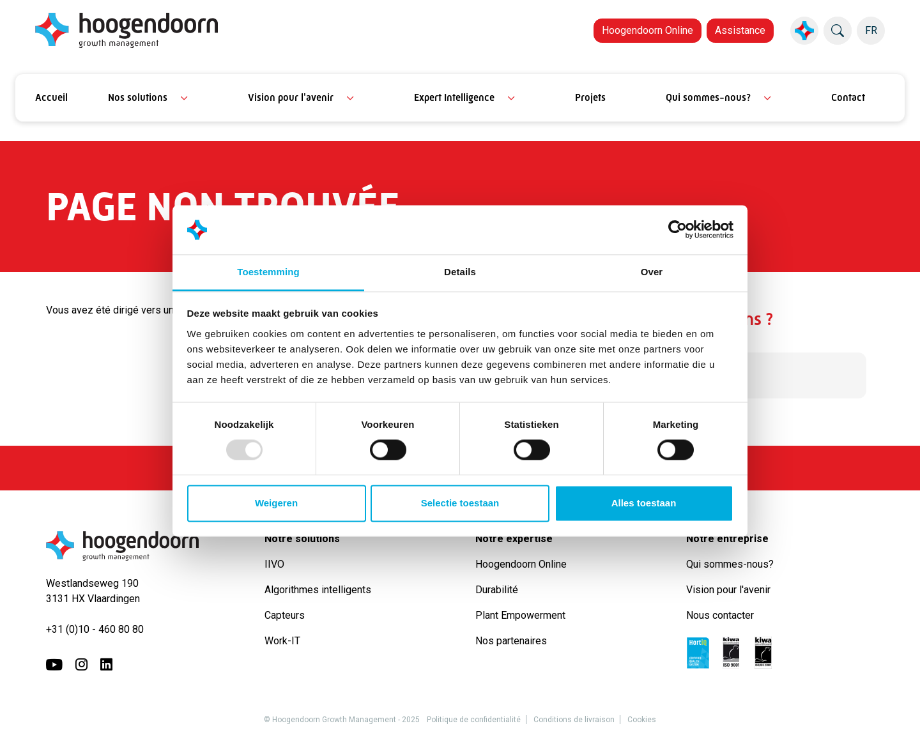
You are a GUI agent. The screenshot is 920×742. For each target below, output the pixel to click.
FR (871, 30)
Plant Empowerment (521, 615)
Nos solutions (137, 97)
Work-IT (282, 641)
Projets (590, 97)
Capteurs (284, 615)
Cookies (641, 719)
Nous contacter (720, 615)
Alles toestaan (644, 502)
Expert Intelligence (454, 97)
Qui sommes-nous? (708, 97)
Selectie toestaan (460, 502)
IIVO (274, 564)
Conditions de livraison (574, 719)
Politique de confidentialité (474, 719)
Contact (848, 97)
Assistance (740, 30)
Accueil (51, 97)
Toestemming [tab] (268, 271)
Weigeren (276, 502)
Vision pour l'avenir (291, 97)
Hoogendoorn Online (647, 30)
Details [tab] (460, 271)
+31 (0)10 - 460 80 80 (95, 629)
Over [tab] (652, 271)
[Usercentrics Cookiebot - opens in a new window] (677, 229)
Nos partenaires (511, 641)
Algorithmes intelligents (317, 590)
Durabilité (499, 590)
